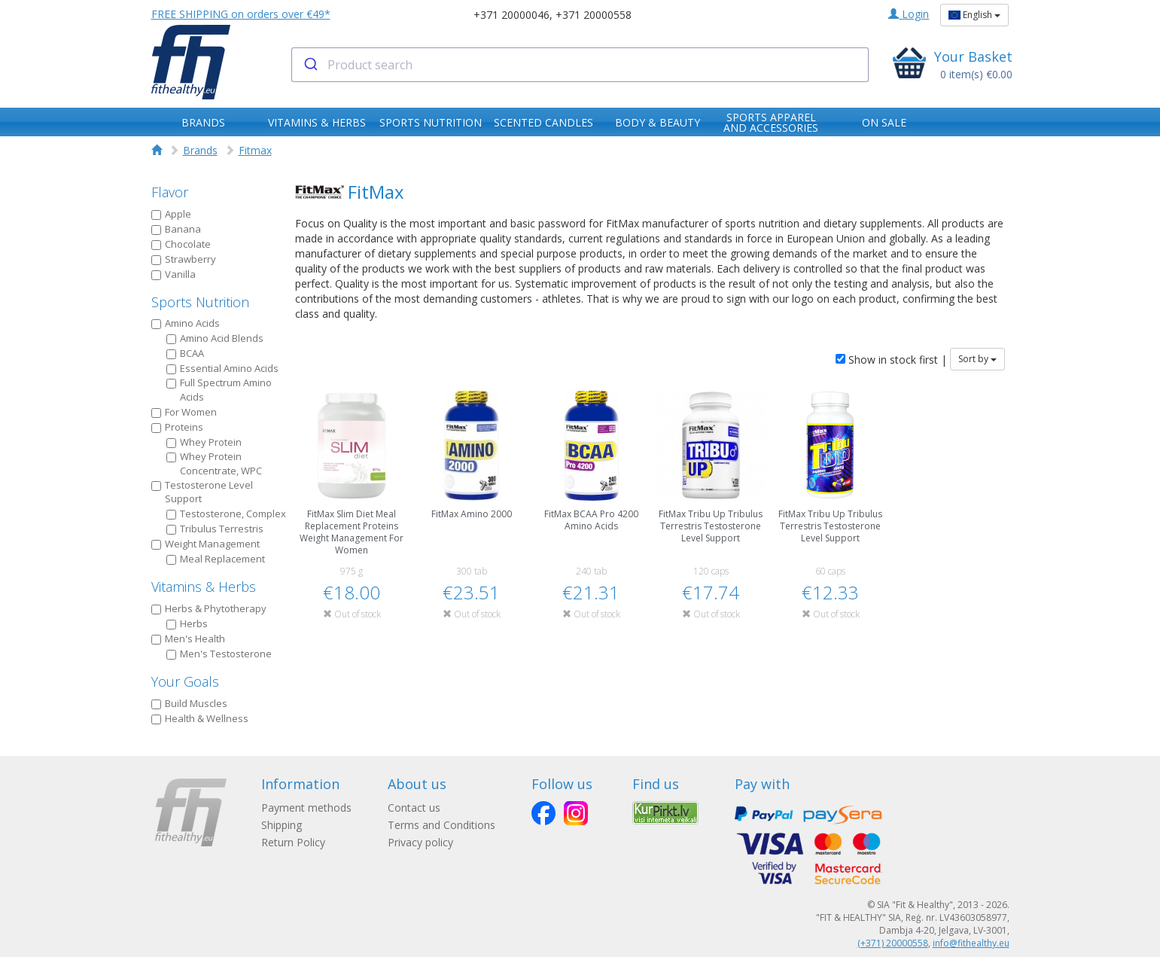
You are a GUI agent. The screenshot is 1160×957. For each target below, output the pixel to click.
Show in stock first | (891, 359)
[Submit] (309, 64)
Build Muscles (189, 703)
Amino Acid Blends (214, 338)
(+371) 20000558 (892, 943)
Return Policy (293, 842)
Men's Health (188, 638)
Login (908, 14)
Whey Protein (204, 442)
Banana (176, 229)
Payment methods (306, 807)
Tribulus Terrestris (214, 528)
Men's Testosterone (219, 653)
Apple (171, 214)
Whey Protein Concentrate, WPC (214, 463)
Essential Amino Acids (222, 368)
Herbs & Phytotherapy (208, 608)
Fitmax (255, 150)
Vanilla (173, 274)
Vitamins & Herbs (203, 587)
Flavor (169, 192)
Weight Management (205, 543)
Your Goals (185, 681)
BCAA (185, 353)
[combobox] (580, 64)
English (974, 14)
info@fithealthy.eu (971, 943)
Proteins (177, 427)
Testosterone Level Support (202, 492)
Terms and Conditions (441, 825)
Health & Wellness (199, 718)
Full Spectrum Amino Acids (219, 390)
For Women (184, 412)
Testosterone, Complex (226, 513)
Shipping (281, 825)
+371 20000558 (594, 15)
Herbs (187, 623)
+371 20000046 (511, 15)
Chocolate (181, 244)
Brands (200, 150)
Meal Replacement (215, 558)
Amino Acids (185, 323)
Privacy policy (420, 842)
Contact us (414, 807)
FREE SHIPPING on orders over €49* (240, 14)
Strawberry (183, 259)
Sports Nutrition (200, 302)
